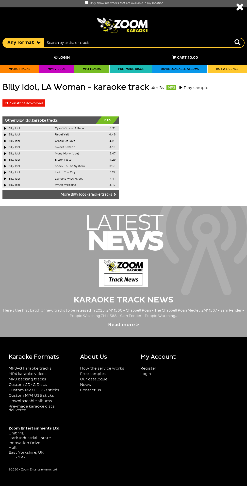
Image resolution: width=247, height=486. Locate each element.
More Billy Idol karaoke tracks (88, 194)
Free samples (93, 374)
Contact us (90, 390)
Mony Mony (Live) (67, 153)
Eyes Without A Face (69, 128)
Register (148, 368)
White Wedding (65, 185)
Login (62, 58)
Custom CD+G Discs (28, 384)
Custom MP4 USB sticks (31, 395)
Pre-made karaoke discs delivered (32, 408)
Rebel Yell (62, 134)
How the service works (102, 368)
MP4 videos (57, 69)
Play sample (196, 87)
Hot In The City (65, 172)
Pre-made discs (131, 69)
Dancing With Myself (69, 179)
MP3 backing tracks (27, 379)
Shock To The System (70, 166)
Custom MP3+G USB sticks (34, 390)
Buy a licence (227, 69)
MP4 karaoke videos (28, 374)
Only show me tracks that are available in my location (124, 3)
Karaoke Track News (123, 300)
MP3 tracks (92, 69)
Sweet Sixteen (65, 147)
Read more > (123, 324)
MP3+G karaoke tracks (30, 368)
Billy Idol (23, 120)
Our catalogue (93, 379)
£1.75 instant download (23, 103)
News (85, 384)
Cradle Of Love (65, 141)
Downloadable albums (180, 69)
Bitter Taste (63, 160)
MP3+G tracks (19, 69)
